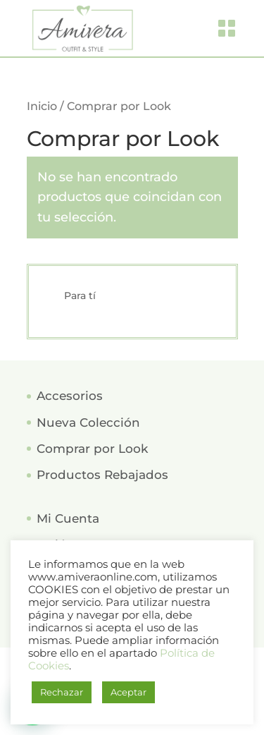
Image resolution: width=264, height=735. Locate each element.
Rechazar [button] (61, 692)
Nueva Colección (88, 422)
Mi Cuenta (68, 518)
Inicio (42, 106)
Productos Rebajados (102, 475)
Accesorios (70, 396)
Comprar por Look (92, 449)
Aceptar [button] (128, 692)
